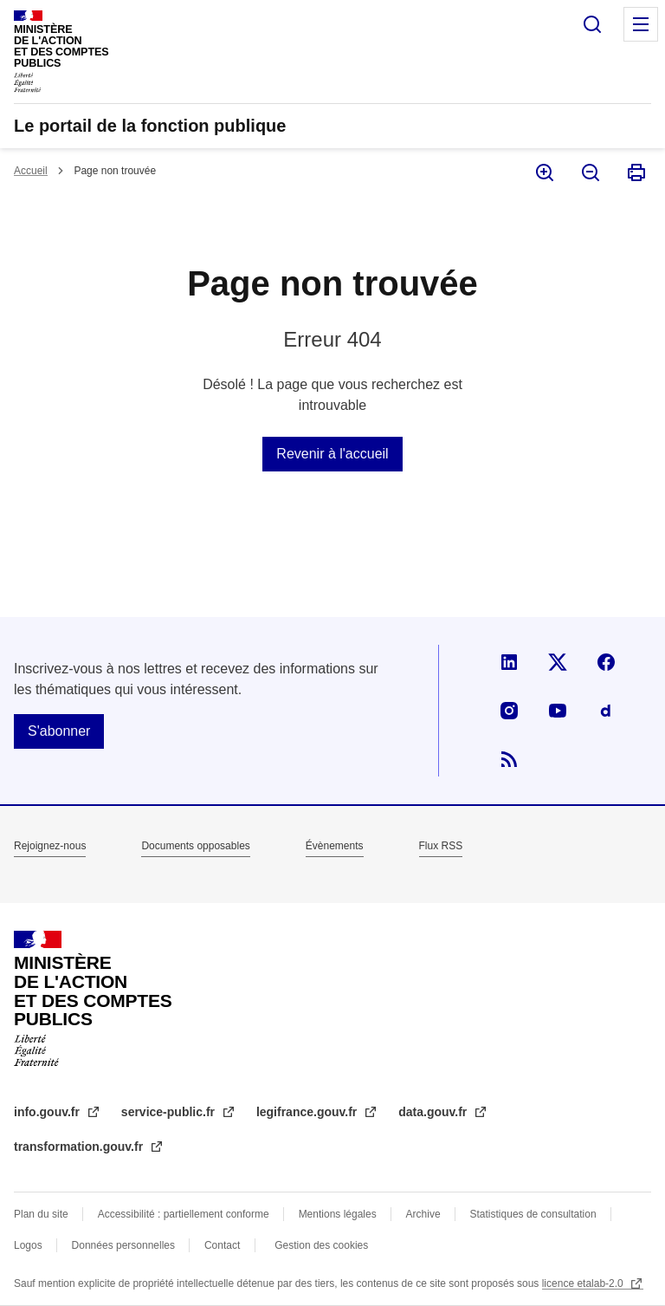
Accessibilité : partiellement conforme (183, 1214)
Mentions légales (338, 1214)
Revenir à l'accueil (332, 453)
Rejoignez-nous (50, 846)
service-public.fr (169, 1112)
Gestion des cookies (321, 1245)
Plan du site (41, 1214)
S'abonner (59, 731)
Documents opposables (195, 846)
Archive (423, 1214)
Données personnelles (123, 1245)
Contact (222, 1245)
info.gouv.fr (48, 1112)
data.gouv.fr (434, 1112)
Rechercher (592, 24)
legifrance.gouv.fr (308, 1112)
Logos (28, 1245)
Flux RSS (441, 846)
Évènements (335, 846)
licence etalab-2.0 (584, 1283)
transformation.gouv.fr (80, 1146)
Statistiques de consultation (533, 1214)
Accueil (31, 171)
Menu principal (640, 24)
